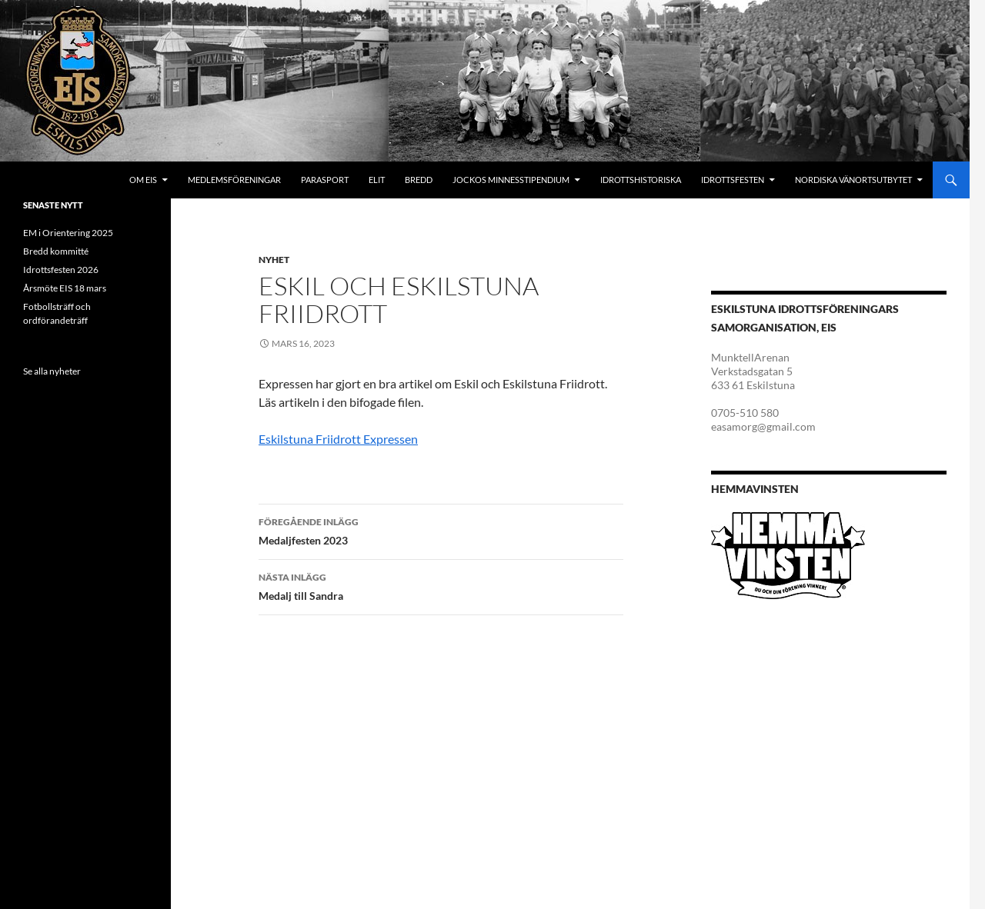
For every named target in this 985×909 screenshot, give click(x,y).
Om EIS (143, 180)
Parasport (325, 180)
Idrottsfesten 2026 (60, 269)
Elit (377, 180)
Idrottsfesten (732, 180)
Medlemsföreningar (234, 180)
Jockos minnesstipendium (510, 180)
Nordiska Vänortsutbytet (853, 180)
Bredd (418, 180)
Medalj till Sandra (441, 585)
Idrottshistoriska (640, 180)
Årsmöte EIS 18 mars (64, 288)
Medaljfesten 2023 (441, 530)
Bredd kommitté (55, 251)
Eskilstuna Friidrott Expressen (338, 438)
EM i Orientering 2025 (68, 232)
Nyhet (274, 259)
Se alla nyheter (52, 371)
